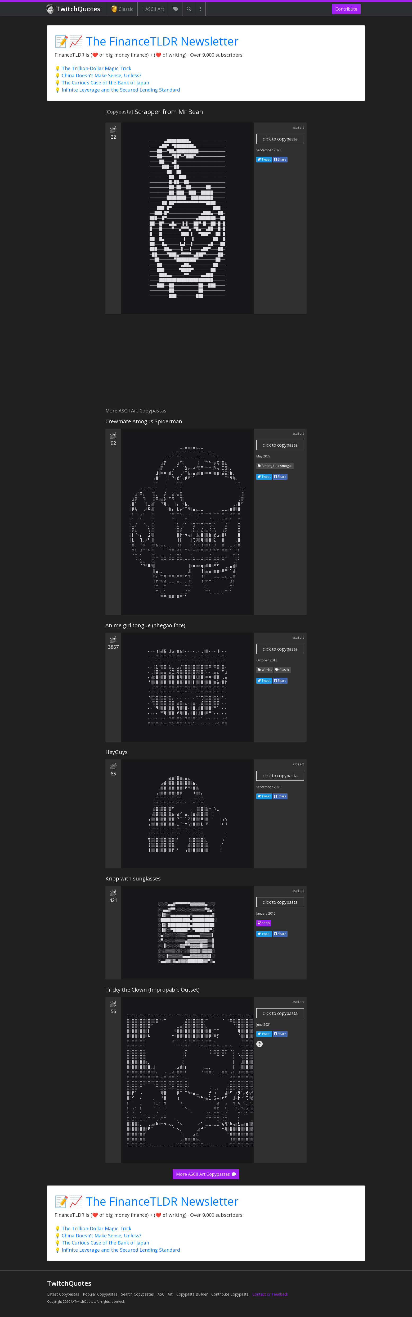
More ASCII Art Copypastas (206, 1174)
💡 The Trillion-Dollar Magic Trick (93, 68)
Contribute (346, 9)
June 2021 (263, 1024)
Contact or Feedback (270, 1294)
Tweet (264, 159)
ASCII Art (153, 9)
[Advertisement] (206, 364)
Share (280, 159)
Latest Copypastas (63, 1294)
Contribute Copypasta (230, 1294)
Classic (122, 9)
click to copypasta (280, 139)
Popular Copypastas (100, 1294)
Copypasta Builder (192, 1294)
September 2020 (268, 787)
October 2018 (266, 660)
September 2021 (268, 150)
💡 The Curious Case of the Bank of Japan (102, 82)
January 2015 (266, 913)
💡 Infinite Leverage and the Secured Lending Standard (117, 90)
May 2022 (263, 456)
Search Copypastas (137, 1294)
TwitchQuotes (73, 9)
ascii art (298, 127)
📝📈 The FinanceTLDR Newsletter (147, 41)
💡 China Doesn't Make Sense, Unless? (98, 75)
